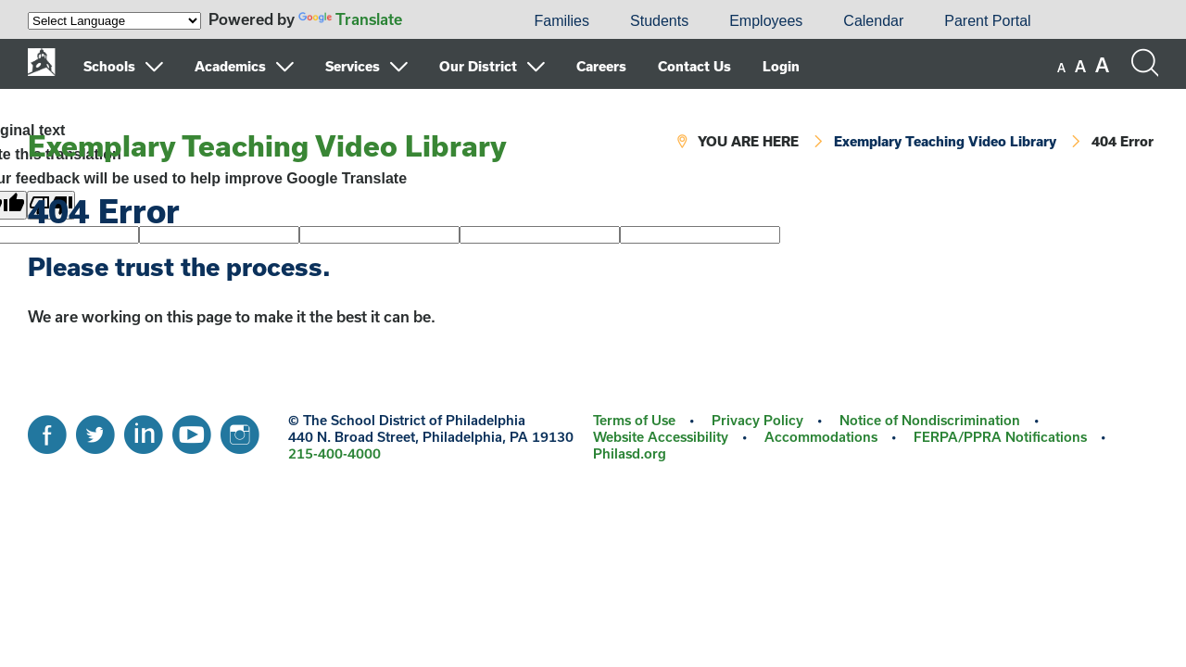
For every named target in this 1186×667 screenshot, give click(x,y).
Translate (350, 19)
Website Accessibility (660, 437)
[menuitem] (450, 21)
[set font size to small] (1061, 67)
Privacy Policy (757, 420)
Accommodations (820, 437)
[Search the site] (1144, 63)
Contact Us (694, 66)
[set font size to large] (1102, 64)
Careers (601, 66)
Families (561, 21)
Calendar (873, 21)
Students (659, 21)
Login (781, 66)
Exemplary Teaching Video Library (267, 145)
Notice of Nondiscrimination (929, 420)
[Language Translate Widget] (114, 21)
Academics (230, 66)
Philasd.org (629, 453)
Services (352, 66)
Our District (478, 66)
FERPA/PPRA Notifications (1000, 437)
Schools (109, 66)
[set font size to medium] (1080, 66)
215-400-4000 (334, 453)
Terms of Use (634, 420)
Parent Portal (987, 21)
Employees (765, 21)
